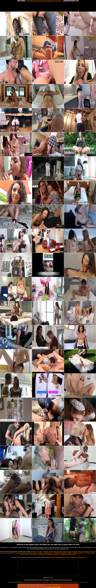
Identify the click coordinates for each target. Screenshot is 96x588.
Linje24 (52, 557)
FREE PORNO (21, 1)
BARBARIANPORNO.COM (71, 1)
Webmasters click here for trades (54, 587)
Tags (56, 0)
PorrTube (39, 551)
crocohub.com (10, 553)
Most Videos (51, 0)
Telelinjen (73, 557)
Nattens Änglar (81, 557)
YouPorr (51, 551)
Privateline (67, 557)
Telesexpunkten (59, 557)
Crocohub (33, 551)
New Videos (37, 0)
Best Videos (44, 0)
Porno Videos (30, 0)
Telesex (60, 0)
